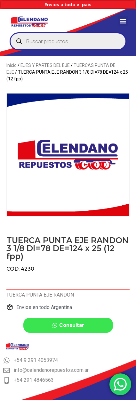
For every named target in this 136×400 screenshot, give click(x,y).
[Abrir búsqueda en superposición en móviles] (68, 41)
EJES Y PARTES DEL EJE (45, 65)
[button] (123, 21)
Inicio (11, 65)
